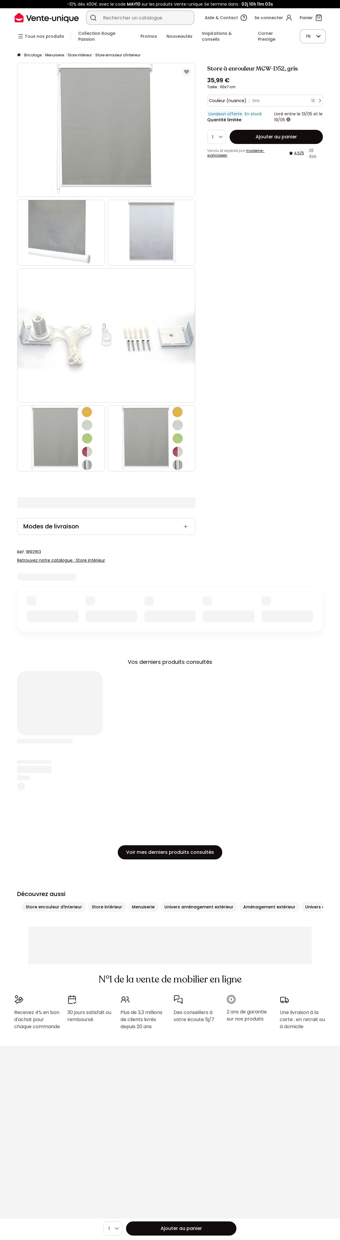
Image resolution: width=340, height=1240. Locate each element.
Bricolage (33, 55)
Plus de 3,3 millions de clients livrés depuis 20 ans (141, 1019)
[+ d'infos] (288, 120)
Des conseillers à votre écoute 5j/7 (194, 1016)
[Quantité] (216, 137)
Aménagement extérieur (269, 907)
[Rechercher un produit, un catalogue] (93, 18)
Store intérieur (80, 55)
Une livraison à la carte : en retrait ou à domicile (302, 1019)
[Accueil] (19, 55)
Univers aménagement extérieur (198, 907)
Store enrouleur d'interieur (117, 55)
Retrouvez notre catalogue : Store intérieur (61, 560)
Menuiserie (54, 55)
